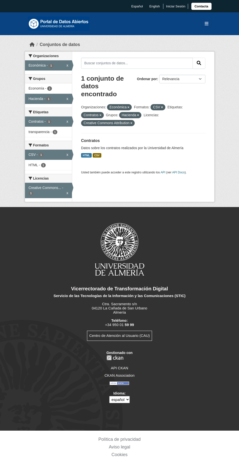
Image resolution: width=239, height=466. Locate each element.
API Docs (178, 172)
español (137, 6)
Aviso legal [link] (119, 446)
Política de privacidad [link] (119, 439)
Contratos (90, 141)
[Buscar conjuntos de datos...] (137, 63)
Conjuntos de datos (60, 44)
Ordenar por (147, 79)
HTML (86, 155)
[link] (201, 6)
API (162, 172)
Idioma (119, 393)
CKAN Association (120, 375)
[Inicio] (32, 44)
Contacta (201, 6)
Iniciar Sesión (175, 6)
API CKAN (119, 368)
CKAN (115, 357)
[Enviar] (199, 63)
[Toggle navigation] (206, 23)
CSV (97, 155)
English (154, 6)
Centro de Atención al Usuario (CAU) (119, 335)
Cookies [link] (119, 454)
